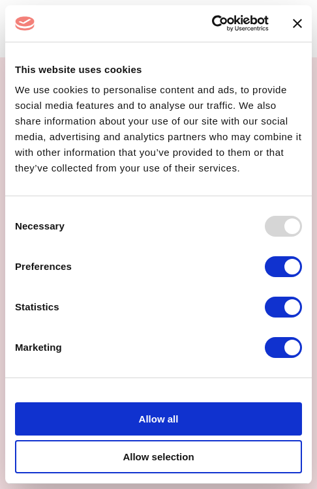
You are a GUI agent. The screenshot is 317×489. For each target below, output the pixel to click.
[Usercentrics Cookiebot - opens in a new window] (212, 23)
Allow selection (158, 456)
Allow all (159, 418)
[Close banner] (297, 23)
